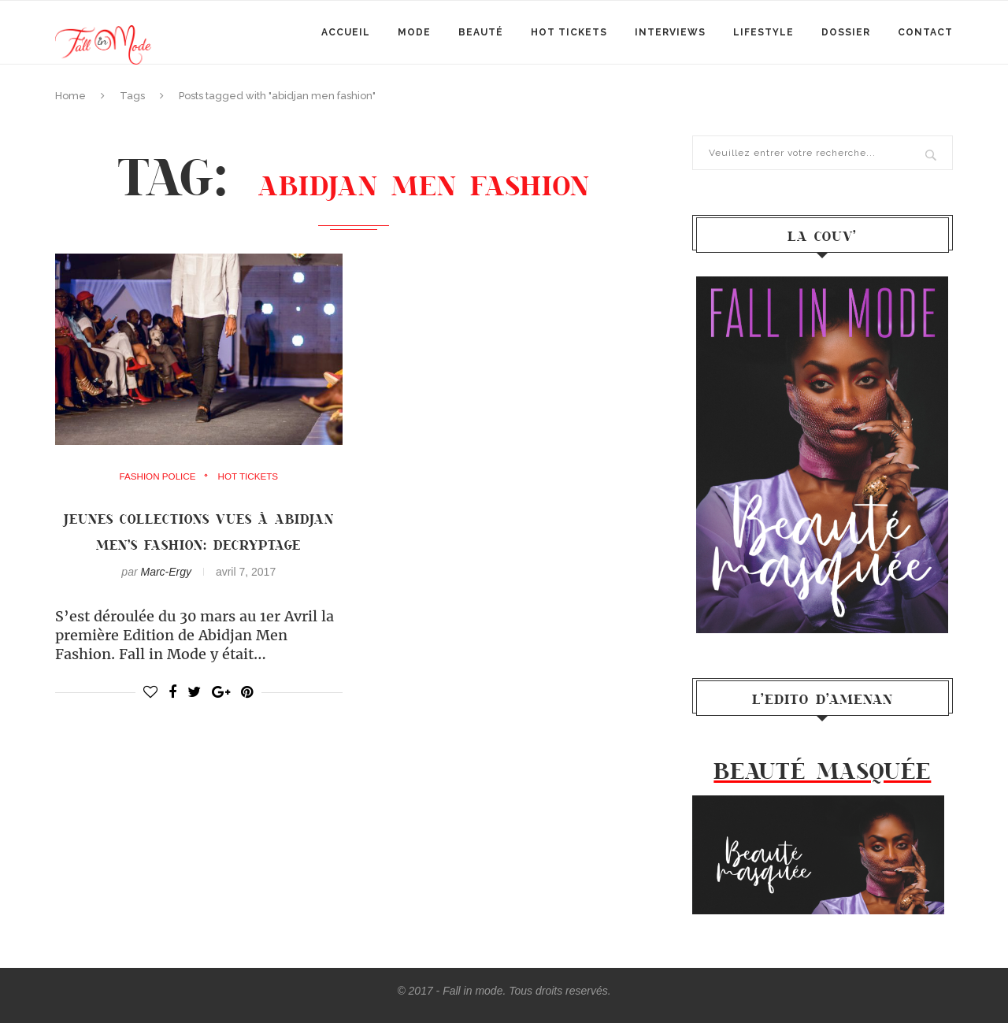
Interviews (670, 32)
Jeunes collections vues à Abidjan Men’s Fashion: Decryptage (199, 544)
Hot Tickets (569, 32)
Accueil (345, 32)
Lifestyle (763, 32)
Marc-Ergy (165, 597)
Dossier (845, 32)
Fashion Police (156, 476)
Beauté (480, 32)
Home (70, 96)
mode (414, 32)
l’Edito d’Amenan (822, 698)
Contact (925, 32)
